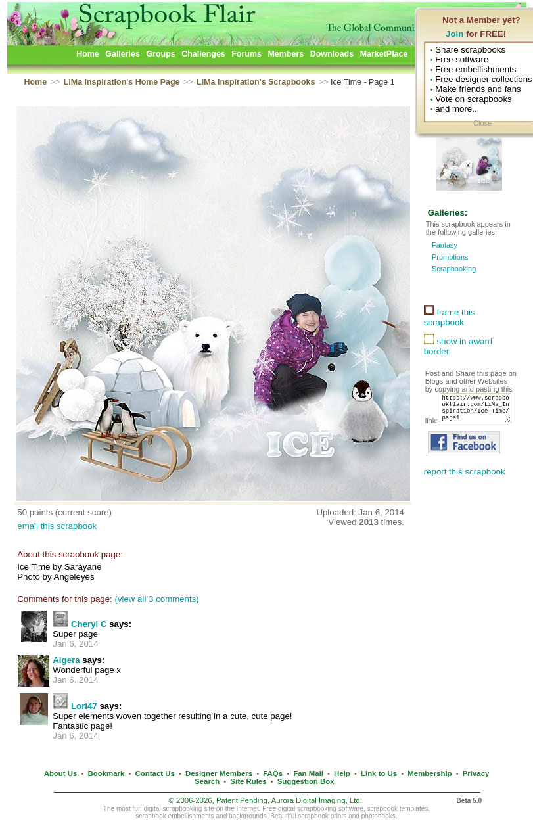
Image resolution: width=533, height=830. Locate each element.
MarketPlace (384, 53)
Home (87, 53)
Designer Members (218, 773)
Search (207, 781)
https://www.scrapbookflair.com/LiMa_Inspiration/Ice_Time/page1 (464, 420)
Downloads (332, 53)
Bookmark (106, 773)
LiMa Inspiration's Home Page (122, 82)
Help (342, 773)
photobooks (378, 815)
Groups (160, 53)
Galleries (122, 53)
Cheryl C (89, 624)
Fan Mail (308, 773)
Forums (246, 53)
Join (454, 34)
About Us (61, 773)
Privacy (476, 773)
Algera (66, 660)
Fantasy (444, 245)
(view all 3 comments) (156, 599)
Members (285, 53)
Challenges (203, 53)
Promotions (450, 257)
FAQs (273, 773)
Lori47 (84, 706)
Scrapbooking (454, 269)
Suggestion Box (306, 781)
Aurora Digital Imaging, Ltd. (316, 800)
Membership (429, 773)
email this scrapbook (57, 526)
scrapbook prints (322, 815)
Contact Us (155, 773)
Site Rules (248, 781)
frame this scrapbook (449, 317)
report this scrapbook (464, 486)
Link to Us (379, 773)
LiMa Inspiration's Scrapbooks (256, 82)
